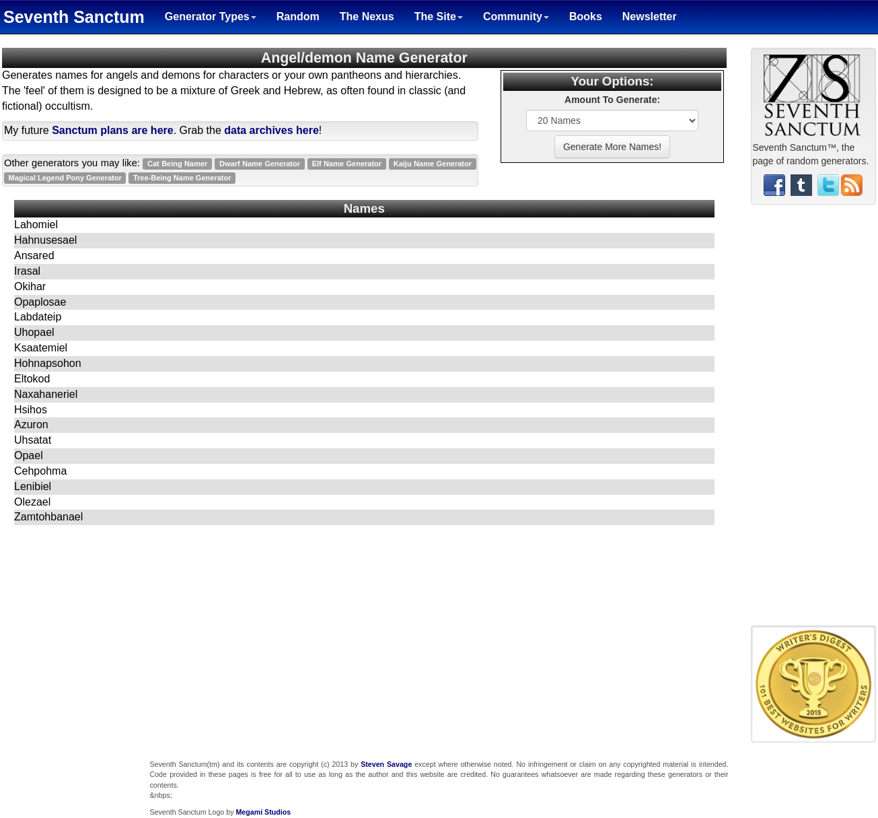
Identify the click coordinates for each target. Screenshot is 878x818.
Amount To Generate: (612, 99)
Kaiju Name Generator (433, 164)
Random (298, 16)
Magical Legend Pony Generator (65, 178)
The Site (438, 16)
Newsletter (649, 16)
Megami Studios (263, 812)
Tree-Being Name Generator (182, 178)
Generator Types (210, 16)
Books (585, 16)
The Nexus (367, 16)
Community (516, 16)
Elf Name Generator (346, 164)
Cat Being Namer (177, 164)
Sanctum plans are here (113, 130)
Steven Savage (386, 764)
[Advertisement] (813, 420)
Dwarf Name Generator (259, 164)
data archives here (271, 130)
